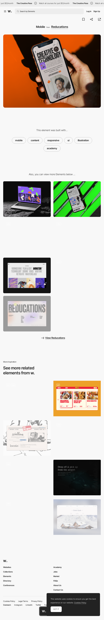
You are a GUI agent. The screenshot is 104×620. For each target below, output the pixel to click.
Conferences (8, 585)
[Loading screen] (27, 237)
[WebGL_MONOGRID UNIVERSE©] (77, 438)
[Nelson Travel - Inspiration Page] (77, 517)
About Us (57, 585)
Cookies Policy (9, 601)
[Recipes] (77, 398)
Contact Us (58, 590)
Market (56, 576)
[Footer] (27, 313)
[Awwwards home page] (44, 611)
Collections (8, 572)
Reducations (59, 26)
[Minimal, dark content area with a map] (77, 477)
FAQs (55, 581)
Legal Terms (23, 601)
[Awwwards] (10, 11)
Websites (7, 567)
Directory (7, 581)
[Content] (27, 438)
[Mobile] (77, 199)
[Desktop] (27, 199)
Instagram (18, 605)
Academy (57, 567)
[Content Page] (27, 398)
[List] (77, 275)
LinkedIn (29, 605)
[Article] (27, 517)
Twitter (38, 605)
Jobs (55, 572)
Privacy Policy (36, 601)
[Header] (77, 237)
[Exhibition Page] (27, 477)
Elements (7, 576)
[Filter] (27, 275)
